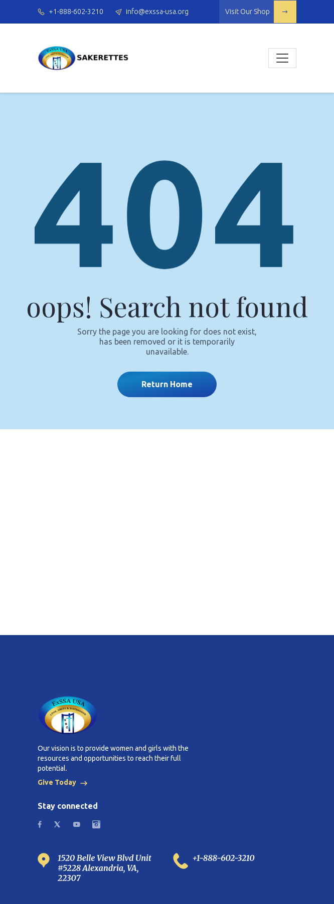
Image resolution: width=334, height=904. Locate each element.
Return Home (167, 384)
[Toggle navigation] (282, 58)
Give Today (64, 782)
